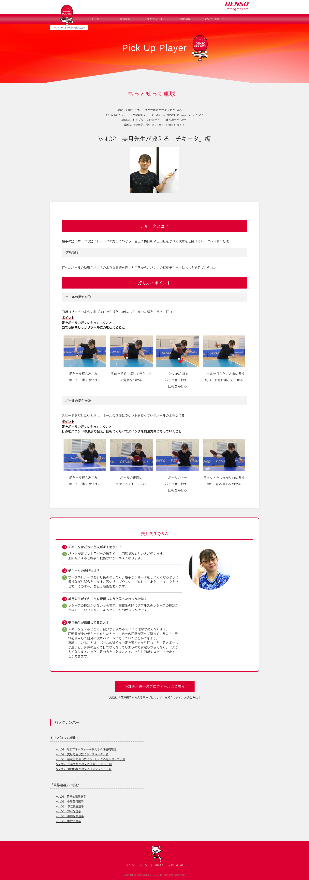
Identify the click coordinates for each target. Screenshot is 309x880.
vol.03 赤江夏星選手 (70, 806)
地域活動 (185, 19)
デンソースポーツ (214, 19)
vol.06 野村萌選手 (68, 821)
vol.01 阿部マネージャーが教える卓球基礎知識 (86, 749)
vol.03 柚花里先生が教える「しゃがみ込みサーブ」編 (90, 759)
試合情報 (125, 19)
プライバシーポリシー (138, 865)
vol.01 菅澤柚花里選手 (71, 796)
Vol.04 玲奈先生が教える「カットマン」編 (84, 764)
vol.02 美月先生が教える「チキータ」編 (82, 754)
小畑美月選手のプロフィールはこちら (155, 686)
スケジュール (155, 19)
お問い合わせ (176, 865)
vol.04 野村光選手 (68, 811)
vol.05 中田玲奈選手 (70, 816)
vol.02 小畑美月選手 (70, 801)
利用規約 (159, 865)
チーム (95, 19)
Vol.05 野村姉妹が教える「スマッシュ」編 (83, 769)
